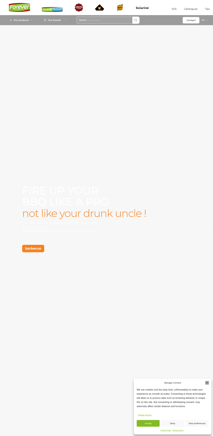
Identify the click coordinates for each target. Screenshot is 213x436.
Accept (148, 423)
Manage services (145, 415)
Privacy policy (178, 430)
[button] (207, 382)
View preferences (197, 423)
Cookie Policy (165, 430)
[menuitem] (205, 20)
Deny (172, 423)
